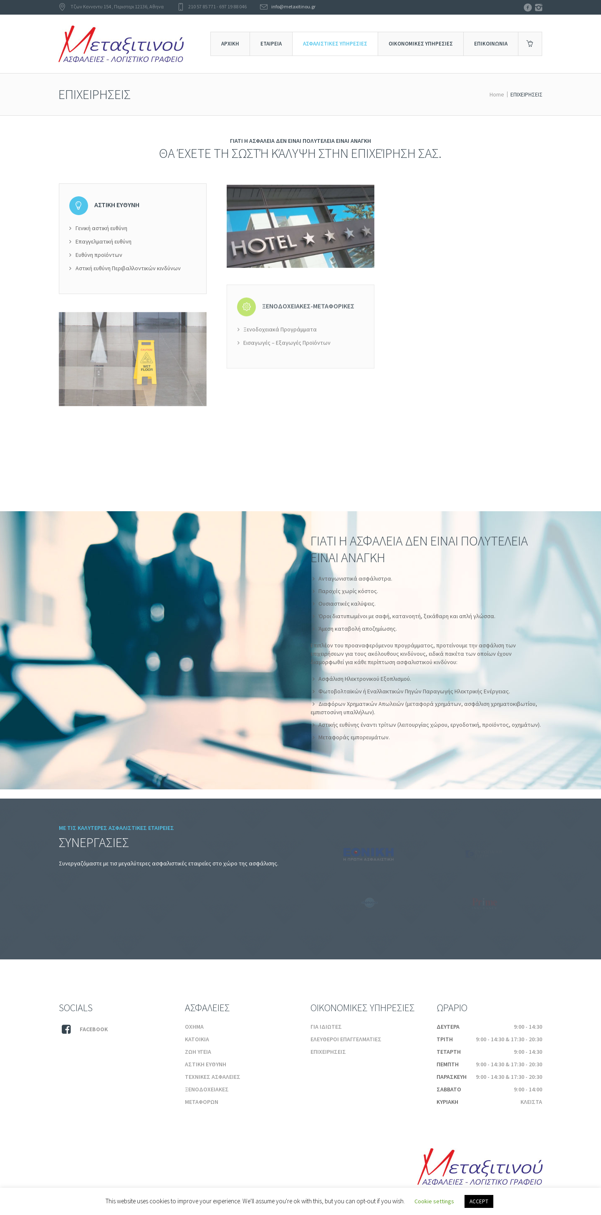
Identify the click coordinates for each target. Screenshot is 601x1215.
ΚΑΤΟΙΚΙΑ (197, 1039)
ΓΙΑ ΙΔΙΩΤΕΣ (326, 1026)
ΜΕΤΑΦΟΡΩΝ (201, 1102)
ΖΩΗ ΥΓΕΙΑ (198, 1051)
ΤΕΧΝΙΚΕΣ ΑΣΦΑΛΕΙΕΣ (212, 1077)
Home (497, 94)
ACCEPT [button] (479, 1201)
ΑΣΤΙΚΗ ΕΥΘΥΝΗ (205, 1064)
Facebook (94, 1029)
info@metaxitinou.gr (293, 6)
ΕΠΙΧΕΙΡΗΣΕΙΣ (328, 1051)
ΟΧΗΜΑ (194, 1026)
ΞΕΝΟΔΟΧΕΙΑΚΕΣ (207, 1089)
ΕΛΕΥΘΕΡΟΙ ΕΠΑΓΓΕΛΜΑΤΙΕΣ (346, 1039)
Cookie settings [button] (434, 1201)
